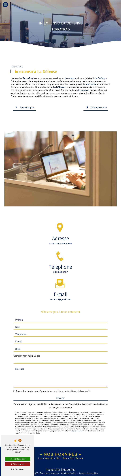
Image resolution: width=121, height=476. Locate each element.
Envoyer (60, 394)
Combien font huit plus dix (26, 352)
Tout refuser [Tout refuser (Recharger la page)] (17, 464)
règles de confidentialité (67, 400)
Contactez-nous (96, 107)
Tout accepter (17, 459)
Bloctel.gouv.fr (77, 427)
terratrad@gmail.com (60, 296)
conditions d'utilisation (97, 400)
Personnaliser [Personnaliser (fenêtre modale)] (17, 469)
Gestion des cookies (88, 473)
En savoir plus (24, 107)
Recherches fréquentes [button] (60, 469)
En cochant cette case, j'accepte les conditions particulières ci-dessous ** (53, 387)
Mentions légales (68, 473)
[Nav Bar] (5, 4)
